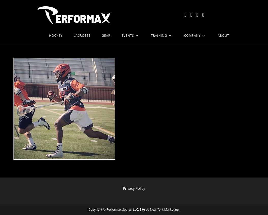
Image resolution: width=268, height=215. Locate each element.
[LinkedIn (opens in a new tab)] (203, 14)
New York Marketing (164, 209)
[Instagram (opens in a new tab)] (197, 14)
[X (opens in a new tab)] (185, 14)
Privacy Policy (134, 188)
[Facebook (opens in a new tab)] (191, 14)
